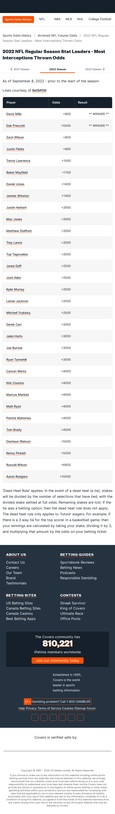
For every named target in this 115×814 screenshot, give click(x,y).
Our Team (14, 573)
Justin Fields (15, 149)
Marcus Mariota (17, 394)
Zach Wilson (15, 137)
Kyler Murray (15, 289)
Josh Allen (13, 277)
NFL (44, 19)
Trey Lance (14, 242)
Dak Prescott (15, 125)
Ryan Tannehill (16, 359)
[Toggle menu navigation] (109, 6)
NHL (80, 19)
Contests (70, 595)
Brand (11, 578)
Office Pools (70, 618)
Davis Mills (14, 114)
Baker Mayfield (17, 172)
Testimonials (16, 583)
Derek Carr (14, 324)
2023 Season (95, 69)
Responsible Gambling (78, 578)
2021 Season (20, 69)
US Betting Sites (19, 603)
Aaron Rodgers (17, 476)
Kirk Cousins (15, 383)
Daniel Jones (15, 184)
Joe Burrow (14, 348)
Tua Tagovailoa (17, 254)
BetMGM (39, 90)
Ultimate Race (71, 613)
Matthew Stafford (19, 231)
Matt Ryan (13, 406)
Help (22, 708)
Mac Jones (14, 219)
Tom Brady (14, 429)
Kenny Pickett (16, 453)
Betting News (71, 567)
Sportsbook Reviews (77, 562)
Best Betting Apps (21, 618)
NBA (57, 19)
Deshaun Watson (18, 441)
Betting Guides (77, 554)
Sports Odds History (17, 35)
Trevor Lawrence (18, 160)
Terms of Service (49, 708)
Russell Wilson (16, 465)
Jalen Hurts (14, 336)
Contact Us (15, 562)
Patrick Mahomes (18, 418)
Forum (91, 708)
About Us (16, 554)
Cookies (67, 708)
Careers (12, 567)
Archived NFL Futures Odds (57, 35)
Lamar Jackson (17, 301)
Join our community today (57, 660)
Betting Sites (21, 595)
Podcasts (67, 573)
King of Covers (72, 608)
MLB (69, 19)
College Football (100, 19)
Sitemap (80, 708)
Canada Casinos (19, 613)
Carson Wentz (16, 371)
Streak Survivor (73, 603)
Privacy (31, 708)
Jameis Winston (17, 196)
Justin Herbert (16, 207)
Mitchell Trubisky (18, 313)
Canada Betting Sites (23, 608)
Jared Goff (13, 266)
